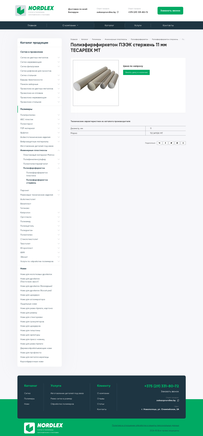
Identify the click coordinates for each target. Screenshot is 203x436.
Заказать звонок (170, 10)
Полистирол (41, 124)
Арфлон (41, 132)
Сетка (27, 393)
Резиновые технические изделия (41, 195)
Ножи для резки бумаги (31, 344)
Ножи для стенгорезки (31, 317)
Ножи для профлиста (30, 352)
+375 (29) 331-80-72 (138, 12)
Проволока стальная (41, 102)
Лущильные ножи (28, 304)
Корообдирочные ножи (31, 361)
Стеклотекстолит (41, 239)
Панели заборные (41, 84)
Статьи (100, 404)
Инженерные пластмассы (41, 150)
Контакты (168, 25)
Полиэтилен (41, 234)
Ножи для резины (28, 312)
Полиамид (41, 221)
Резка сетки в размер (61, 398)
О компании (70, 25)
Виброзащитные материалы (41, 141)
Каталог (109, 25)
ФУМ (41, 252)
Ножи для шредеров (30, 326)
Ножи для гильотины (30, 330)
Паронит (41, 190)
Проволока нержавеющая (41, 97)
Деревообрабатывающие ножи (36, 348)
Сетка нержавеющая (41, 62)
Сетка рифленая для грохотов (35, 71)
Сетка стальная (41, 75)
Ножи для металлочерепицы (34, 357)
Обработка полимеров (62, 404)
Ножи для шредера (29, 295)
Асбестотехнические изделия (41, 137)
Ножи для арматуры (30, 335)
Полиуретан (41, 230)
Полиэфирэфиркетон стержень (37, 181)
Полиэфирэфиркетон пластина (37, 174)
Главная (32, 25)
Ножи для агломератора (32, 299)
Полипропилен (41, 115)
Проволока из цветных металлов (41, 88)
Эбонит (41, 257)
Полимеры (26, 109)
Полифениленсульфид (42, 159)
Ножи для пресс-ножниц (32, 339)
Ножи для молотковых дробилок (36, 274)
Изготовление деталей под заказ (36, 146)
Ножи (23, 268)
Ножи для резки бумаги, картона (36, 308)
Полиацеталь (41, 226)
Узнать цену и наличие (136, 72)
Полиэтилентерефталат (42, 164)
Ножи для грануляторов (32, 321)
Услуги (137, 25)
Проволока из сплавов (41, 93)
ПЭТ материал (41, 128)
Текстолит (41, 243)
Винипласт (25, 203)
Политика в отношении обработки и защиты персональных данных (145, 425)
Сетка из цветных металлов (41, 57)
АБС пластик (41, 119)
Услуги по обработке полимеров (41, 261)
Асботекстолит (28, 199)
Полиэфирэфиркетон (42, 168)
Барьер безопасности (41, 79)
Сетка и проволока (31, 51)
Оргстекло (41, 217)
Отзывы (100, 398)
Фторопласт (41, 248)
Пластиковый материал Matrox (38, 155)
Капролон (41, 212)
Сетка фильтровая (41, 66)
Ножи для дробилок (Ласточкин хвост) (30, 280)
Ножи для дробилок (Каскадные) (36, 286)
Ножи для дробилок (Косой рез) (36, 290)
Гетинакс (24, 208)
